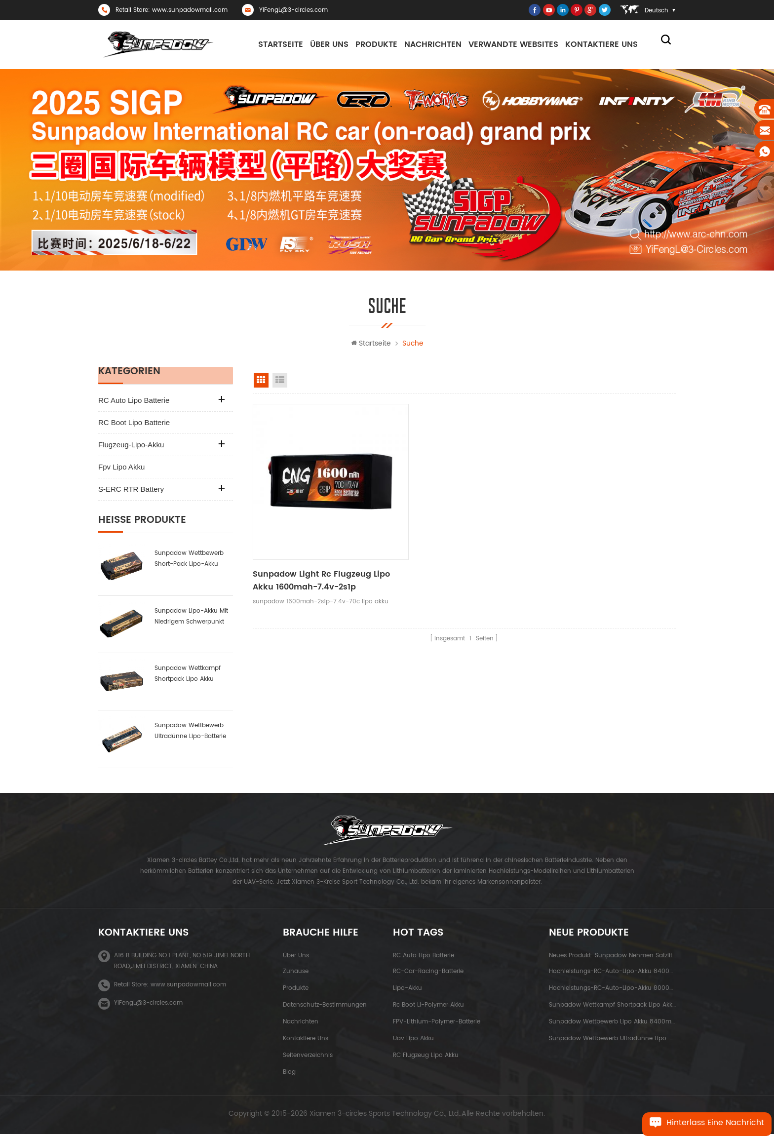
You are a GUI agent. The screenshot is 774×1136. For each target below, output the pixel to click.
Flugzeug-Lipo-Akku (131, 446)
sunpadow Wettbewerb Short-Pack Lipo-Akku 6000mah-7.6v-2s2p (189, 561)
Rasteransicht (261, 382)
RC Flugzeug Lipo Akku (426, 1057)
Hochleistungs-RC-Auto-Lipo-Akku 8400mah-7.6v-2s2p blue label (612, 973)
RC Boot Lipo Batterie (134, 424)
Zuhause (296, 973)
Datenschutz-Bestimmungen (325, 1007)
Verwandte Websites (513, 44)
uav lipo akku (413, 1040)
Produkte (376, 44)
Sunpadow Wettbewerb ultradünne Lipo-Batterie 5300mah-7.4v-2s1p (190, 733)
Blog (289, 1074)
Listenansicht (279, 382)
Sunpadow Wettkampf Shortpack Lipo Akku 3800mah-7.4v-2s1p (188, 676)
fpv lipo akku (121, 469)
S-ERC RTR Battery (131, 491)
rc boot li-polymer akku (428, 1007)
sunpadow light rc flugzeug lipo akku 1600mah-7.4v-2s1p (314, 558)
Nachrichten (433, 44)
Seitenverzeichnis (308, 1057)
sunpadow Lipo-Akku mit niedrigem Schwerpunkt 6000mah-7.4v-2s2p (191, 618)
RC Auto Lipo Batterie (133, 402)
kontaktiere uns (601, 44)
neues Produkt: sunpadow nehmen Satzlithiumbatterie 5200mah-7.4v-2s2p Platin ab (612, 957)
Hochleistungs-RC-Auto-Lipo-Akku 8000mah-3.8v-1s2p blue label (612, 990)
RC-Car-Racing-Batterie (428, 973)
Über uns (329, 44)
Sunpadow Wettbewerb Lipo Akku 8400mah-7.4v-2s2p (612, 1023)
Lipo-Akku (407, 990)
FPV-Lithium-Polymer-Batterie (436, 1023)
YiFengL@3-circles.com (293, 10)
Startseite (280, 44)
